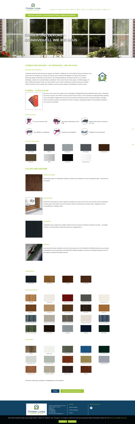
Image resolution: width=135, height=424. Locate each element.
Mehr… (80, 9)
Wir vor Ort (86, 9)
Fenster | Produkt (35, 15)
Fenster (74, 9)
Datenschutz (113, 418)
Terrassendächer (66, 9)
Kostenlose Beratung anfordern (72, 391)
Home (50, 9)
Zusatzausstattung (51, 15)
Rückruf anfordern (73, 407)
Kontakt (107, 9)
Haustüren (56, 9)
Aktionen (101, 9)
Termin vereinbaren (73, 410)
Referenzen (94, 9)
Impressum (124, 418)
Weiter (55, 391)
